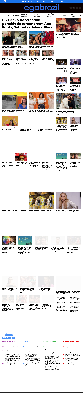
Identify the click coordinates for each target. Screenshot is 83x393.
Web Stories (72, 15)
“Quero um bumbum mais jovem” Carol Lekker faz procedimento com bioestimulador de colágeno (61, 300)
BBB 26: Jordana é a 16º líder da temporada (10, 128)
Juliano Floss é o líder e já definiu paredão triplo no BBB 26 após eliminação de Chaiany (47, 166)
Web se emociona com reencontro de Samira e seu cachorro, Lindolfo (72, 346)
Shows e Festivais (37, 15)
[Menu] (3, 15)
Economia (33, 1)
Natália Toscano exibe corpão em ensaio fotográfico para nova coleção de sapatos (12, 363)
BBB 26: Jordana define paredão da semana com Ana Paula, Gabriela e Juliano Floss (27, 23)
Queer (52, 1)
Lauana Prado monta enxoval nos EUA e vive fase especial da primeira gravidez (21, 61)
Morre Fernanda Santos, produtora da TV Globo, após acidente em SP (44, 290)
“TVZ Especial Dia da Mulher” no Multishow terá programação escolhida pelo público (72, 351)
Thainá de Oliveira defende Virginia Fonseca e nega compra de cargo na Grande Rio (34, 307)
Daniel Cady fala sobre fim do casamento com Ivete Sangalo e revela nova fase (60, 88)
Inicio (9, 15)
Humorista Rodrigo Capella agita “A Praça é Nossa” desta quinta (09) (72, 359)
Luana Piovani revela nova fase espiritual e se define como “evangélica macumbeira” (7, 61)
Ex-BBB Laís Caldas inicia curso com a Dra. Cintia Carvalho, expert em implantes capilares (32, 359)
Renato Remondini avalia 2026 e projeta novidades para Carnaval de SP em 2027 (27, 290)
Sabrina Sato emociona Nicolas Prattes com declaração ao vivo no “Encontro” (75, 163)
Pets (62, 1)
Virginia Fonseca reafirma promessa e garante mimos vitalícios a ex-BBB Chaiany (34, 61)
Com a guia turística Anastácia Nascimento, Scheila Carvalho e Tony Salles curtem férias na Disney (32, 364)
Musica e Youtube (24, 15)
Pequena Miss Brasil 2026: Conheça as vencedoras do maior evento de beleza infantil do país (75, 309)
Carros (57, 1)
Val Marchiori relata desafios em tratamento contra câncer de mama (12, 47)
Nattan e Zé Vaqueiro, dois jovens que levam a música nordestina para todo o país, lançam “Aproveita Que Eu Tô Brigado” (68, 35)
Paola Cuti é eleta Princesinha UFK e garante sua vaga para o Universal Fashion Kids (61, 308)
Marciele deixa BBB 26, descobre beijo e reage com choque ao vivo (13, 111)
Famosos (16, 15)
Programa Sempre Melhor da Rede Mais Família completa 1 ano (72, 355)
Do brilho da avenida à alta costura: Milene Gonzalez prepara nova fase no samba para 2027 (8, 307)
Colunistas (64, 15)
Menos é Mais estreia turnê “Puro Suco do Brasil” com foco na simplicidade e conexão (75, 88)
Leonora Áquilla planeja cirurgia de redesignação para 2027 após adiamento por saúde (73, 249)
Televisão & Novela (50, 15)
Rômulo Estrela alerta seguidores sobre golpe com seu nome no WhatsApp (57, 249)
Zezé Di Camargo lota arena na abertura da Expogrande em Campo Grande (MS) (61, 69)
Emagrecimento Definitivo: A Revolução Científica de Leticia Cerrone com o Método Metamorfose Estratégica (75, 300)
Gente (44, 1)
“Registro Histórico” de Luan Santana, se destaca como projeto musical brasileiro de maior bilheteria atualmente (75, 71)
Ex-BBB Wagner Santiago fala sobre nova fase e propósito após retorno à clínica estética (68, 293)
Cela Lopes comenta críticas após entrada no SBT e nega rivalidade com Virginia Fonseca (8, 249)
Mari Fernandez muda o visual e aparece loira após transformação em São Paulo (75, 128)
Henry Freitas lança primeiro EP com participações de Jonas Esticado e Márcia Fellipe (52, 353)
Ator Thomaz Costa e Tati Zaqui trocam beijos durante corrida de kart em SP (32, 355)
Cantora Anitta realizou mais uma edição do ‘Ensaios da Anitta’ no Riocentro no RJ (32, 351)
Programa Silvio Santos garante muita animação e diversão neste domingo (72, 363)
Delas (48, 1)
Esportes (39, 1)
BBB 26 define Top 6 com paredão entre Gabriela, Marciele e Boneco (8, 164)
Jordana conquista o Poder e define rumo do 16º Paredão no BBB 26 (27, 129)
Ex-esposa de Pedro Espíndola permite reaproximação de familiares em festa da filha (61, 128)
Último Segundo (25, 1)
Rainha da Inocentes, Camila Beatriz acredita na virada (47, 306)
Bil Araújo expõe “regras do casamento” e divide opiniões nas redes (67, 113)
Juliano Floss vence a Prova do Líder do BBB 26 (20, 164)
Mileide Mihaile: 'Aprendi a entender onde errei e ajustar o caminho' (9, 290)
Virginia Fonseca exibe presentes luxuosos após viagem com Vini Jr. (41, 47)
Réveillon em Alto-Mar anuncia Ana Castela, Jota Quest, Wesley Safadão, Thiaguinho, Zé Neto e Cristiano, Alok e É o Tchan (61, 165)
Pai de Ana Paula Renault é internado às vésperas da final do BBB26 (48, 60)
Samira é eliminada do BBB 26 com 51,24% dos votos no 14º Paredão (34, 164)
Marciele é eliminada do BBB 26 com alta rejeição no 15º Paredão (46, 129)
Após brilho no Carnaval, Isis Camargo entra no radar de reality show (21, 307)
